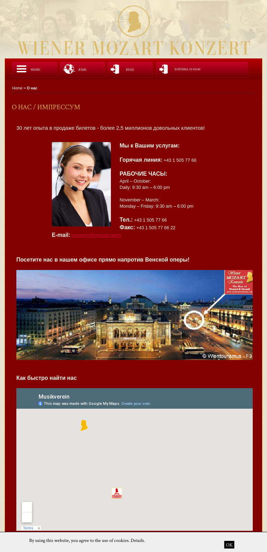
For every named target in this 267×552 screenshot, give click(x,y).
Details (137, 540)
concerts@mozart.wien (96, 235)
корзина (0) (187, 69)
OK (229, 545)
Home (17, 88)
